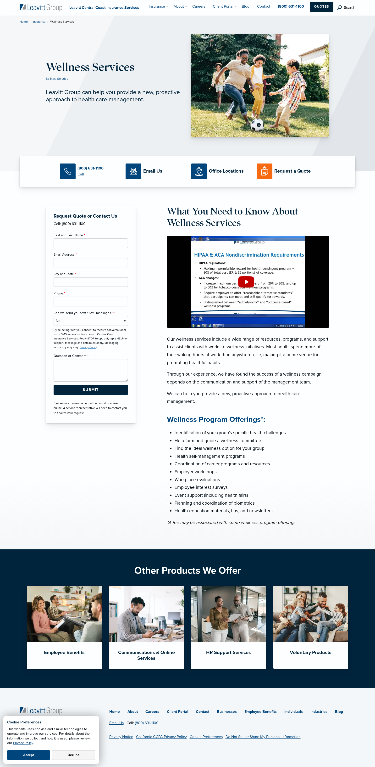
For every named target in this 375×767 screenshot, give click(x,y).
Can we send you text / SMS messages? (84, 313)
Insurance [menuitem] (157, 6)
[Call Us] (89, 171)
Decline (73, 755)
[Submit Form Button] (91, 390)
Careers (152, 711)
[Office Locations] (220, 171)
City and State (65, 274)
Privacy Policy (23, 743)
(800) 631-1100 (147, 723)
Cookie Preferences (206, 736)
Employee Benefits (260, 711)
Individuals (293, 711)
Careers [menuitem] (198, 6)
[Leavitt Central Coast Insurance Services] (41, 7)
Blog (339, 711)
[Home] (41, 710)
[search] (346, 7)
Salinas (51, 79)
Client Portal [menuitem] (223, 6)
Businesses (227, 711)
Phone (59, 293)
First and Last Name (69, 235)
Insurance (39, 22)
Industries (318, 711)
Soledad (62, 79)
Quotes (321, 7)
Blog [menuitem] (245, 6)
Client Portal (177, 711)
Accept (28, 755)
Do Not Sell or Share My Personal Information (263, 736)
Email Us (116, 723)
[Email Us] (152, 171)
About (132, 711)
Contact (202, 711)
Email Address (65, 255)
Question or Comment (71, 356)
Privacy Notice (121, 736)
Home (24, 22)
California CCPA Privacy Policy (161, 736)
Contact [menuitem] (263, 6)
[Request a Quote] (286, 171)
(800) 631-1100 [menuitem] (291, 6)
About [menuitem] (179, 6)
